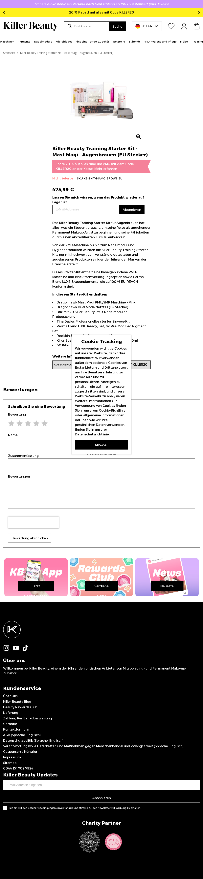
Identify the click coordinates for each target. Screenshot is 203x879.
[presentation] (33, 522)
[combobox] (86, 26)
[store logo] (30, 26)
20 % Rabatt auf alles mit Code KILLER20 (101, 12)
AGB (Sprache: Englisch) (22, 815)
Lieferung (10, 793)
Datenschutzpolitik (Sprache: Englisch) (33, 820)
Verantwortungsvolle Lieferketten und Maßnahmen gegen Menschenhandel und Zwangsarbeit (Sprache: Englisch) (93, 826)
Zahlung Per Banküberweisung (27, 798)
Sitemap (9, 843)
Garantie (10, 804)
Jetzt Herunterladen (101, 666)
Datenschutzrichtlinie (92, 434)
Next (198, 12)
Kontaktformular (16, 809)
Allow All (101, 445)
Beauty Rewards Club (20, 787)
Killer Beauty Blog (17, 781)
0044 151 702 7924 (18, 848)
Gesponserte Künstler (20, 831)
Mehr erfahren (105, 169)
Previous (4, 12)
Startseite (9, 53)
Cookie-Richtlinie (112, 410)
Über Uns (10, 776)
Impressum (12, 837)
